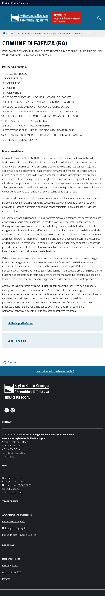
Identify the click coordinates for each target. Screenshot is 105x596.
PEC (21, 492)
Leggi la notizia (17, 341)
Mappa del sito (9, 535)
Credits (5, 565)
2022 (89, 33)
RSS (19, 572)
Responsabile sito (11, 559)
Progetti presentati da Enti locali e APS (63, 33)
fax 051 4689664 (11, 489)
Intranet (6, 579)
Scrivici (15, 565)
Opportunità (24, 33)
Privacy (21, 535)
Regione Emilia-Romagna (15, 3)
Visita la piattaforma (20, 323)
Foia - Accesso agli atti (13, 521)
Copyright (20, 528)
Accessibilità (8, 572)
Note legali (7, 528)
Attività (11, 33)
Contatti (7, 422)
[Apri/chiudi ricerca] (99, 18)
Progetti (37, 33)
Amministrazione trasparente (17, 515)
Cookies (32, 535)
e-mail (13, 456)
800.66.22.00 (24, 485)
